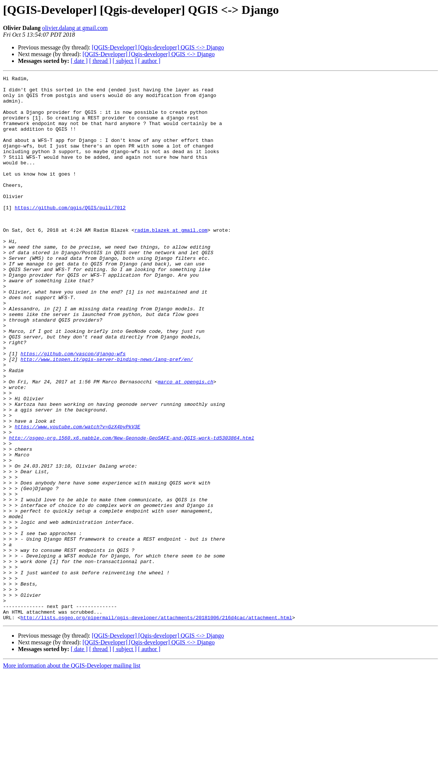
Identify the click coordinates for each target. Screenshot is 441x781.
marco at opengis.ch (185, 443)
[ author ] (149, 61)
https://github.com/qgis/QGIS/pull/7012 (70, 234)
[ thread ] (100, 61)
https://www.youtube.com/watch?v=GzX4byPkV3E (77, 497)
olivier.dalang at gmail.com (75, 28)
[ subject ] (125, 61)
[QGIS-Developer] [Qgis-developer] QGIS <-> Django (158, 47)
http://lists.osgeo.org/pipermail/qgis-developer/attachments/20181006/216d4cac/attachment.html (156, 726)
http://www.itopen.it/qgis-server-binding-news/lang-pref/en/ (107, 416)
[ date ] (79, 61)
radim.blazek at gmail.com (170, 261)
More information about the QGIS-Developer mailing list (71, 774)
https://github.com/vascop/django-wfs (73, 409)
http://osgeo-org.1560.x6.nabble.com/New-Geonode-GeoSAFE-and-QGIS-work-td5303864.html (131, 510)
